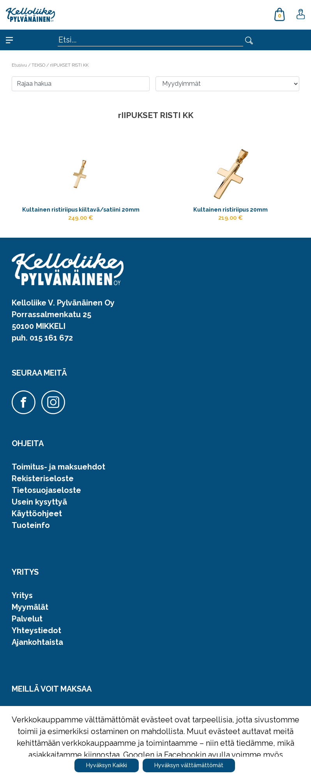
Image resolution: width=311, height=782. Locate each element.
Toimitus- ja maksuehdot (58, 466)
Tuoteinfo (31, 525)
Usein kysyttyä (39, 502)
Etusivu (20, 65)
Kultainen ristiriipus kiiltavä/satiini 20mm (81, 209)
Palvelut (27, 618)
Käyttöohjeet (37, 513)
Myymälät (30, 607)
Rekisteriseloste (43, 478)
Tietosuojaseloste (46, 490)
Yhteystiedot (36, 630)
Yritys (22, 595)
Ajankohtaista (37, 642)
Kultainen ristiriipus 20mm (230, 209)
